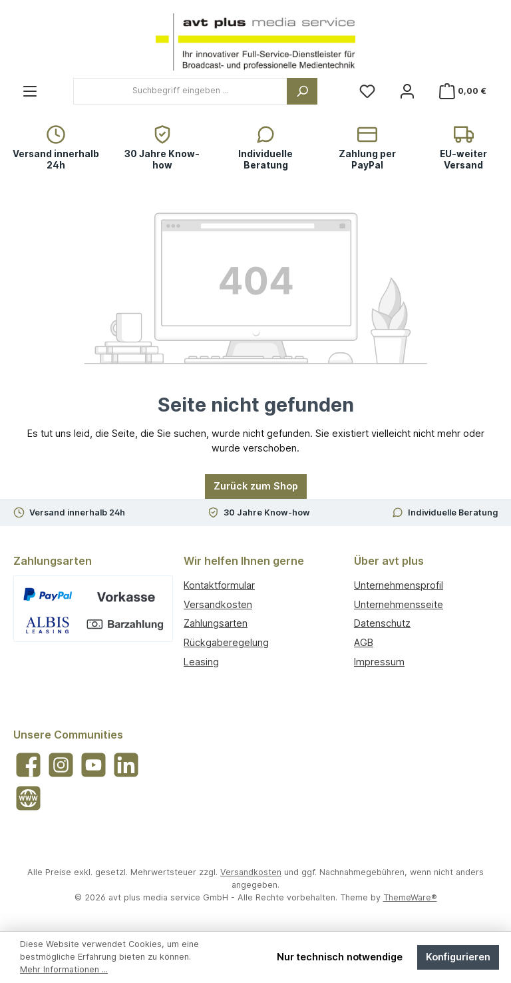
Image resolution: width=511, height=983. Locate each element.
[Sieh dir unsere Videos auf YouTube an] (93, 765)
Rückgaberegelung (226, 642)
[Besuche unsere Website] (28, 798)
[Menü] (30, 91)
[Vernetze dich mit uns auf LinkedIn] (126, 765)
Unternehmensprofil (398, 585)
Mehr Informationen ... (64, 969)
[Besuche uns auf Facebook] (28, 765)
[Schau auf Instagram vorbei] (61, 765)
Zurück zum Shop (256, 486)
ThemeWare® (410, 897)
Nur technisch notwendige (340, 956)
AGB (363, 642)
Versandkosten (218, 604)
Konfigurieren (458, 956)
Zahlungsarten (216, 623)
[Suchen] (302, 91)
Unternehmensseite (398, 604)
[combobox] (180, 91)
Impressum (379, 661)
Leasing (201, 661)
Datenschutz (382, 623)
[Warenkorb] (464, 91)
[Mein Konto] (407, 91)
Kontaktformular (219, 585)
